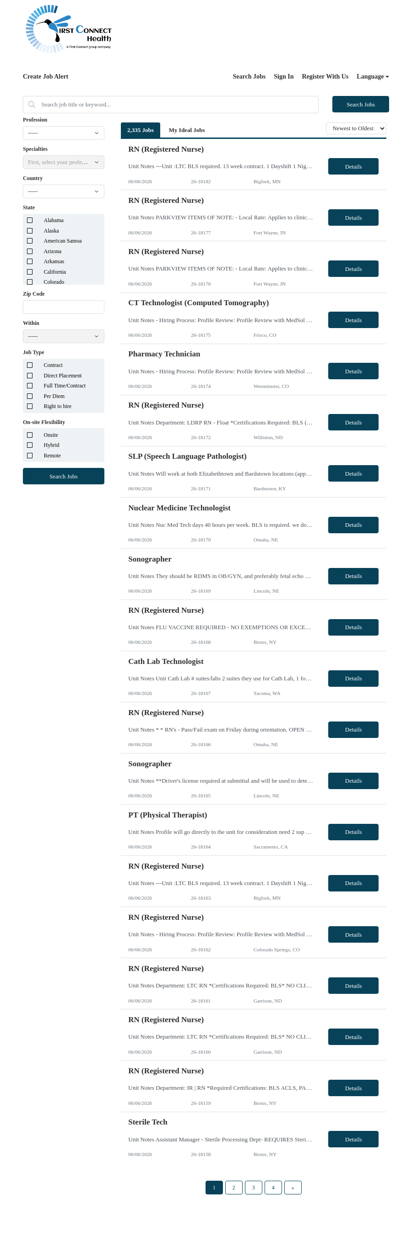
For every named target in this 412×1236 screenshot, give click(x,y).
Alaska (51, 231)
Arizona (53, 251)
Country (33, 178)
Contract (53, 365)
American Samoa (63, 241)
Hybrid (52, 445)
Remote (52, 455)
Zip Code (34, 294)
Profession (35, 120)
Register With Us (325, 76)
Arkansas (54, 261)
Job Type (33, 352)
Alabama (54, 220)
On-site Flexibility (44, 422)
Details (353, 166)
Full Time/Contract (65, 385)
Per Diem (54, 396)
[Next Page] (293, 1187)
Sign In (283, 76)
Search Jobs (249, 76)
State (29, 207)
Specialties (35, 149)
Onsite (51, 435)
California (55, 272)
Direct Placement (63, 375)
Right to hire (58, 406)
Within (31, 323)
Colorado (54, 282)
